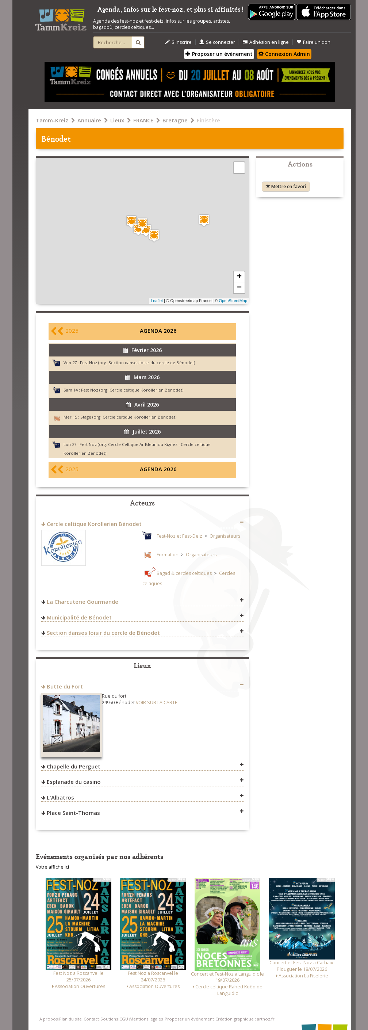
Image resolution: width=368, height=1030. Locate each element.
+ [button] (239, 276)
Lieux (117, 120)
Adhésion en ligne (266, 42)
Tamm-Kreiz (52, 120)
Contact (91, 1019)
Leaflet (157, 300)
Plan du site (70, 1019)
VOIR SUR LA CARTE (156, 702)
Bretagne (175, 120)
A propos (48, 1019)
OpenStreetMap (233, 300)
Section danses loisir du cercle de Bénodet (103, 632)
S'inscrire (178, 42)
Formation (168, 555)
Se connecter (217, 42)
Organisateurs (225, 536)
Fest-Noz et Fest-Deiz (179, 536)
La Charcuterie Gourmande (82, 601)
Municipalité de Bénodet (79, 617)
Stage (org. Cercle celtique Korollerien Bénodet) (128, 417)
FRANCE (143, 120)
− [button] (239, 287)
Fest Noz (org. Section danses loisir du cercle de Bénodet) (137, 362)
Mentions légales (146, 1019)
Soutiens (109, 1019)
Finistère (208, 120)
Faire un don (313, 42)
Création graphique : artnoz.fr (245, 1019)
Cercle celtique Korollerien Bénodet (94, 523)
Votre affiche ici (52, 867)
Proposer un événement (189, 1019)
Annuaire (89, 120)
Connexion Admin (284, 53)
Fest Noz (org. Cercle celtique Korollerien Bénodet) (132, 390)
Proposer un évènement (219, 53)
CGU (123, 1019)
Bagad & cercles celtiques (184, 573)
